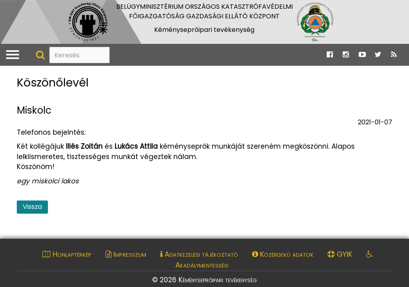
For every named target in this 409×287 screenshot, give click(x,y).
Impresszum (125, 254)
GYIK (340, 254)
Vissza (32, 206)
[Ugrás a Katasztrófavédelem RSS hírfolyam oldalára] (394, 54)
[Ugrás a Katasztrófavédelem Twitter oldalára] (378, 54)
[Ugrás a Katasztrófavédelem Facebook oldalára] (330, 54)
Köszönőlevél (53, 83)
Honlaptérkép (66, 254)
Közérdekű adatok (283, 254)
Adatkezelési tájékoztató (199, 254)
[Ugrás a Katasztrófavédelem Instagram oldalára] (346, 54)
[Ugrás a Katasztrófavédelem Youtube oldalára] (362, 54)
